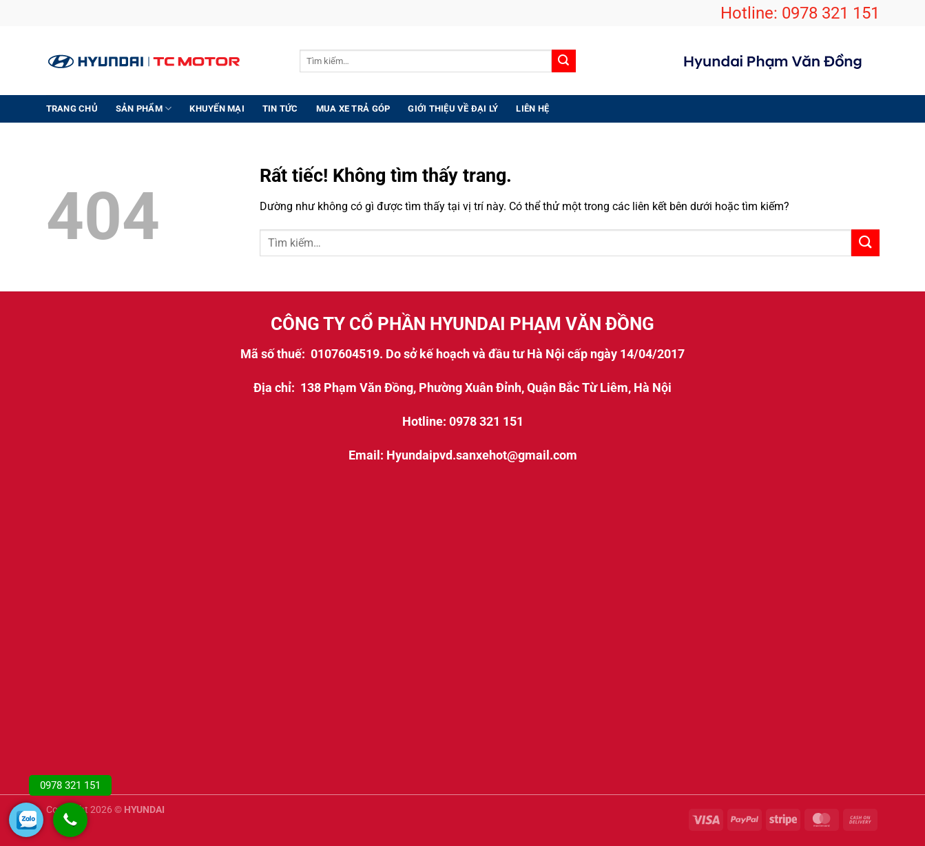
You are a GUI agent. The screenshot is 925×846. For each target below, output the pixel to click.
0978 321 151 (831, 13)
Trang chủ (72, 108)
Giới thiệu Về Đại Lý (453, 108)
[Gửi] (563, 61)
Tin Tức (280, 108)
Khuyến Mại (217, 108)
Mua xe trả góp (353, 108)
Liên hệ (532, 108)
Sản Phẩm (144, 108)
